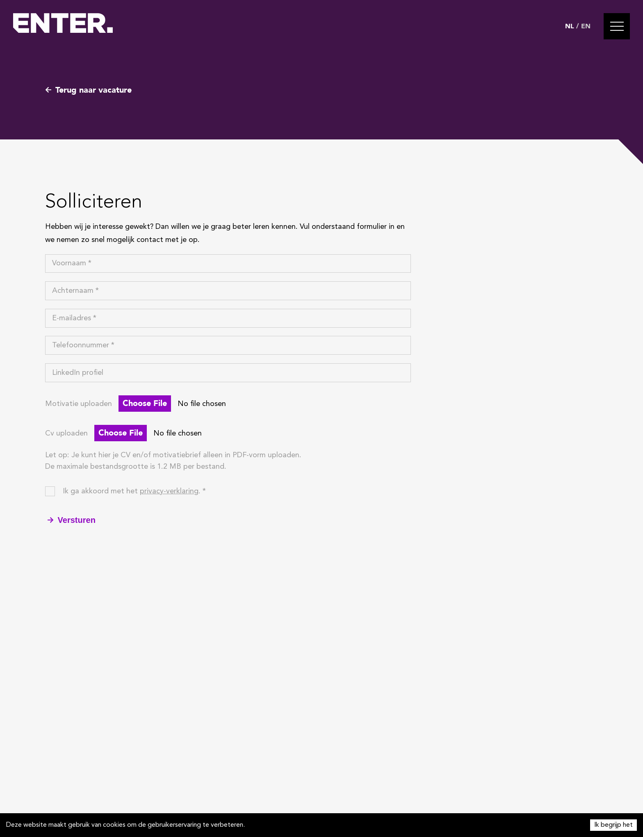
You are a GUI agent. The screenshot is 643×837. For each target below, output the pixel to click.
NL (569, 26)
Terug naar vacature (88, 90)
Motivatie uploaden (78, 404)
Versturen (72, 520)
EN (586, 26)
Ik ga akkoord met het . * (134, 491)
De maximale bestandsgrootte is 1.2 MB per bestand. (135, 466)
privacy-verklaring (169, 491)
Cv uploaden (66, 433)
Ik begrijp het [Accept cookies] (613, 825)
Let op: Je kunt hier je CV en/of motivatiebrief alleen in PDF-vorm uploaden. (173, 455)
